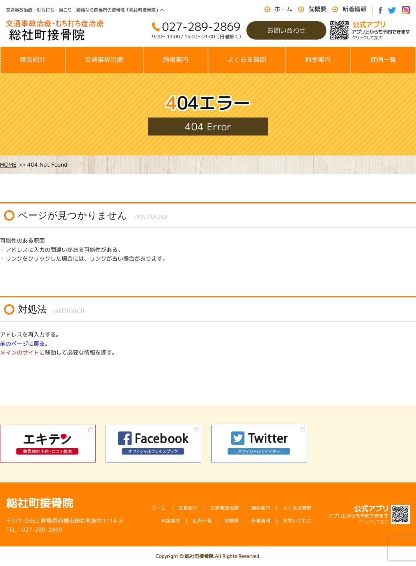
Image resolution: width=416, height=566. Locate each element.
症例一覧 (383, 59)
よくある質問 (247, 59)
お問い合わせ (286, 30)
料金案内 (318, 59)
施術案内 (175, 59)
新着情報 (354, 9)
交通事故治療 (104, 59)
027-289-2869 (201, 26)
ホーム (283, 9)
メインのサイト (19, 352)
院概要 (317, 9)
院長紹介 (33, 59)
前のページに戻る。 (25, 343)
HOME (8, 164)
